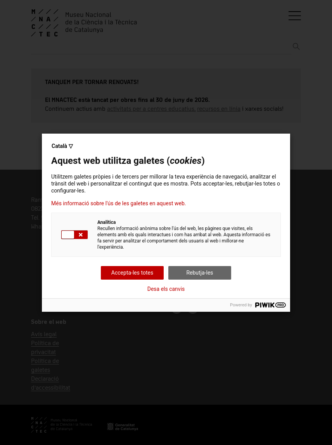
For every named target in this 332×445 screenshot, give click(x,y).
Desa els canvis (166, 289)
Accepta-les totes (132, 273)
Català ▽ (62, 146)
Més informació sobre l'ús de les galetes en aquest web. (118, 203)
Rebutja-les (199, 273)
